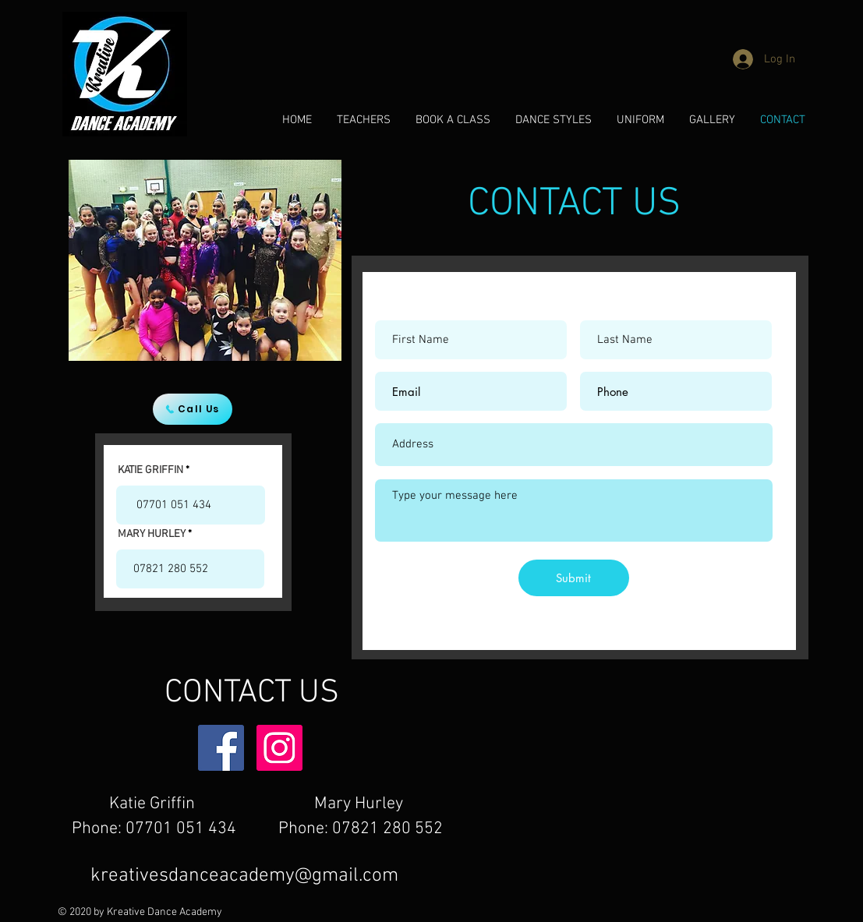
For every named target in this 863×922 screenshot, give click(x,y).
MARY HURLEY (152, 534)
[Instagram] (279, 748)
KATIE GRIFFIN (150, 470)
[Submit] (573, 578)
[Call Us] (192, 409)
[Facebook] (221, 748)
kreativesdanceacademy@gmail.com (244, 876)
